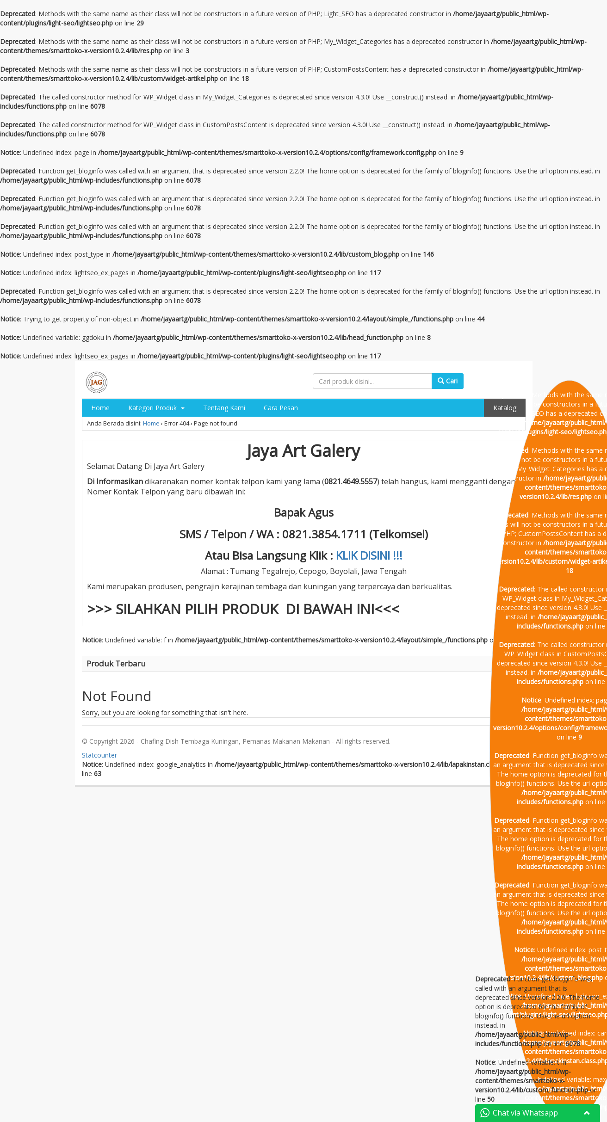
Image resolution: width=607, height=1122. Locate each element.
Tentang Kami (224, 407)
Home (100, 407)
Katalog (504, 407)
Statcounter (99, 755)
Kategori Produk (156, 407)
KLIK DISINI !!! (369, 555)
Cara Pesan (281, 407)
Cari (448, 380)
